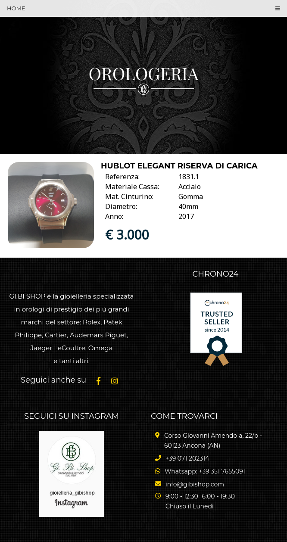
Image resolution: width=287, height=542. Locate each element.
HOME (16, 8)
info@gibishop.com (194, 484)
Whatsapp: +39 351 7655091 (205, 471)
